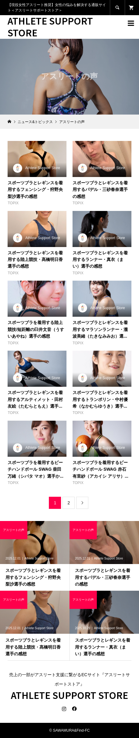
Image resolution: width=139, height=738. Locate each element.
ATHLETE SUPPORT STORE (50, 26)
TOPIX (13, 203)
